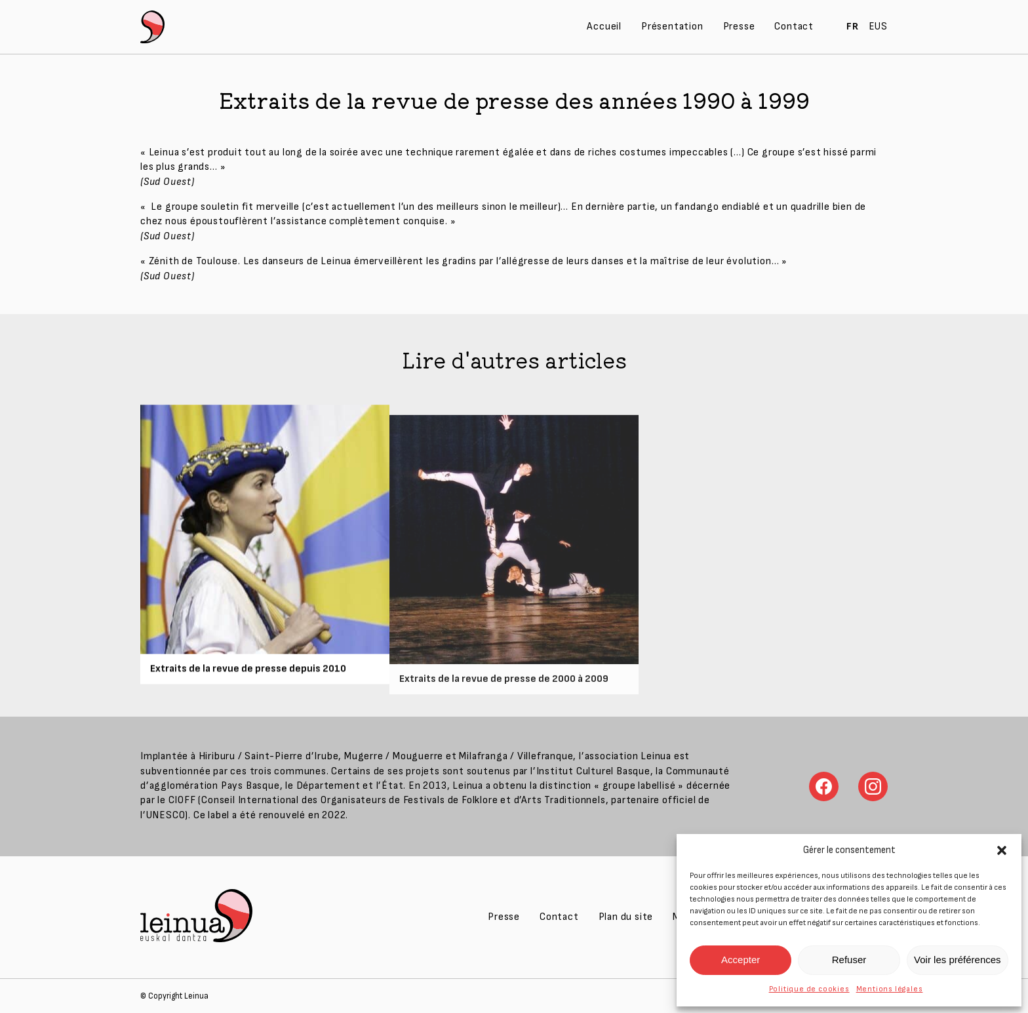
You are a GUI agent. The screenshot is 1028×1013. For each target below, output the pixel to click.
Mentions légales (889, 989)
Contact (794, 26)
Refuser (849, 959)
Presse (739, 26)
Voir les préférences (957, 959)
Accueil (604, 26)
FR (852, 26)
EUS (878, 26)
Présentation (672, 26)
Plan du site (626, 917)
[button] (1001, 850)
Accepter (740, 959)
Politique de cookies (809, 989)
